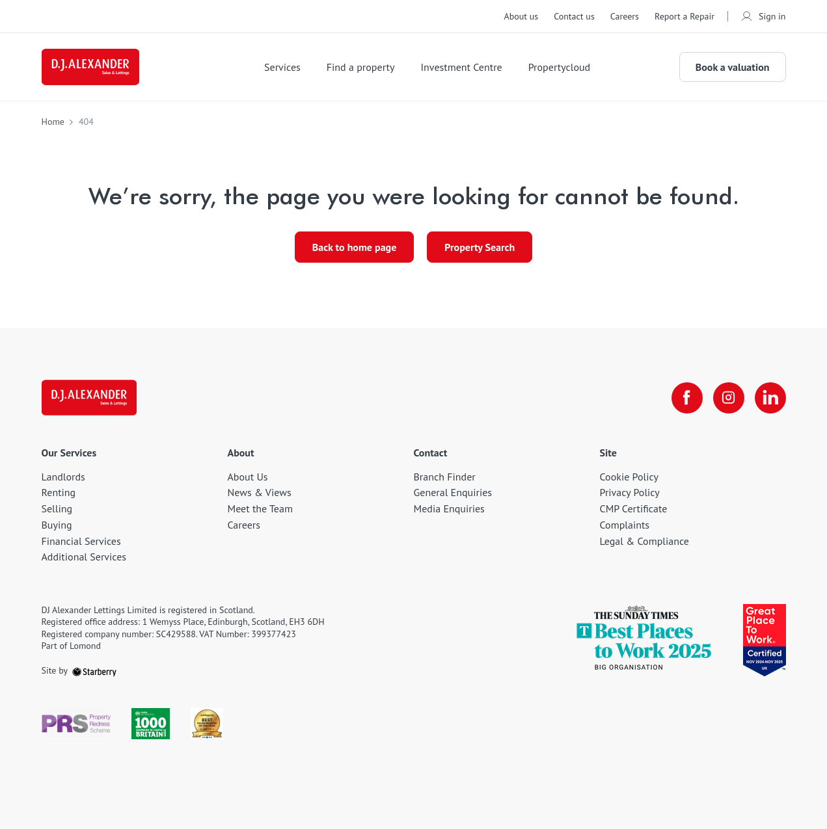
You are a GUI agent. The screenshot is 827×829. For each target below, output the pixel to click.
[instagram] (728, 398)
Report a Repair (684, 16)
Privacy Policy (630, 492)
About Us (248, 476)
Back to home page (354, 247)
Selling (57, 508)
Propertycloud (559, 67)
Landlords (63, 476)
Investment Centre (461, 67)
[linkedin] (770, 398)
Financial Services (81, 540)
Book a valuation (733, 66)
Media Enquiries (449, 508)
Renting (59, 492)
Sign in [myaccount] (763, 16)
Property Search (479, 247)
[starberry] (94, 670)
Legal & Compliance (644, 540)
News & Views (259, 492)
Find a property (361, 67)
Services (282, 67)
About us (521, 16)
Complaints (625, 524)
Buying (57, 524)
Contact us (574, 16)
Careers (624, 16)
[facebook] (687, 398)
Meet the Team (260, 508)
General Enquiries (453, 492)
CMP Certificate (634, 508)
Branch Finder (445, 476)
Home (53, 121)
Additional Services (84, 556)
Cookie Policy (629, 476)
